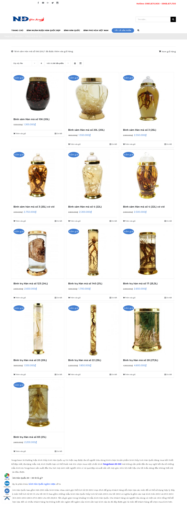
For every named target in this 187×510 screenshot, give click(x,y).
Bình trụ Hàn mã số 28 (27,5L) (140, 360)
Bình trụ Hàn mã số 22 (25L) (84, 360)
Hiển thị (55, 63)
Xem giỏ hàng (169, 51)
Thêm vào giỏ (20, 134)
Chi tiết (59, 134)
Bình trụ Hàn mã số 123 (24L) (31, 283)
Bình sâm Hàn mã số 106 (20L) (32, 119)
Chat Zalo (7, 484)
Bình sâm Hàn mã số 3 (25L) (139, 130)
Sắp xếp (18, 63)
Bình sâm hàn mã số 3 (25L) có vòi (34, 206)
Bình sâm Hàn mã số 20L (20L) (86, 130)
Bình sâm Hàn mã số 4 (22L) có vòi (144, 206)
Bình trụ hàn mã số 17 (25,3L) (140, 283)
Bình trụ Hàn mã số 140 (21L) (85, 283)
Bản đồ (7, 476)
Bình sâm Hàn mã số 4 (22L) (85, 206)
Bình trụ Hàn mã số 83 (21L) (30, 437)
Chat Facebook (7, 492)
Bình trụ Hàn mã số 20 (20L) (30, 360)
